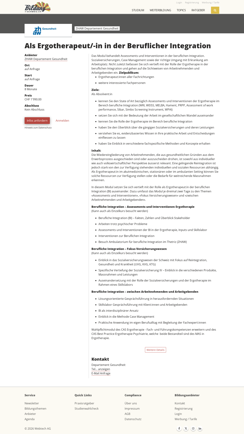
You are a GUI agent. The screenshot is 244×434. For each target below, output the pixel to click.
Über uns (131, 403)
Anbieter (30, 414)
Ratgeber (198, 10)
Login (178, 414)
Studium (138, 10)
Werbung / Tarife (186, 419)
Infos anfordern (37, 120)
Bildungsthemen (35, 408)
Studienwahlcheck (86, 408)
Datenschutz (133, 419)
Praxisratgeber (84, 403)
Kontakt (180, 403)
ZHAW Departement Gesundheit (46, 59)
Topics (181, 10)
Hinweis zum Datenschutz (38, 127)
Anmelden (62, 120)
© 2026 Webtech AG (38, 428)
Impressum (132, 408)
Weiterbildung (160, 10)
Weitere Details (155, 350)
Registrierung (184, 408)
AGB (127, 414)
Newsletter (32, 403)
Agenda (30, 419)
